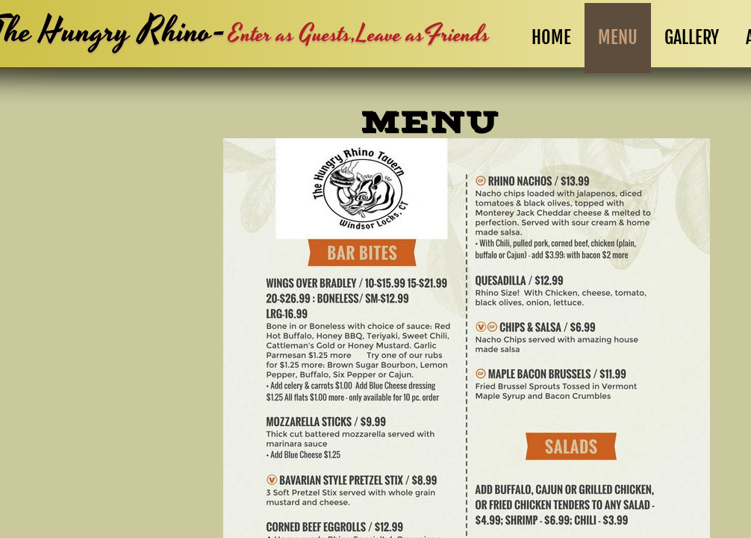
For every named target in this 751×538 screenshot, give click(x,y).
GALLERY (691, 37)
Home (551, 37)
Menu (618, 37)
